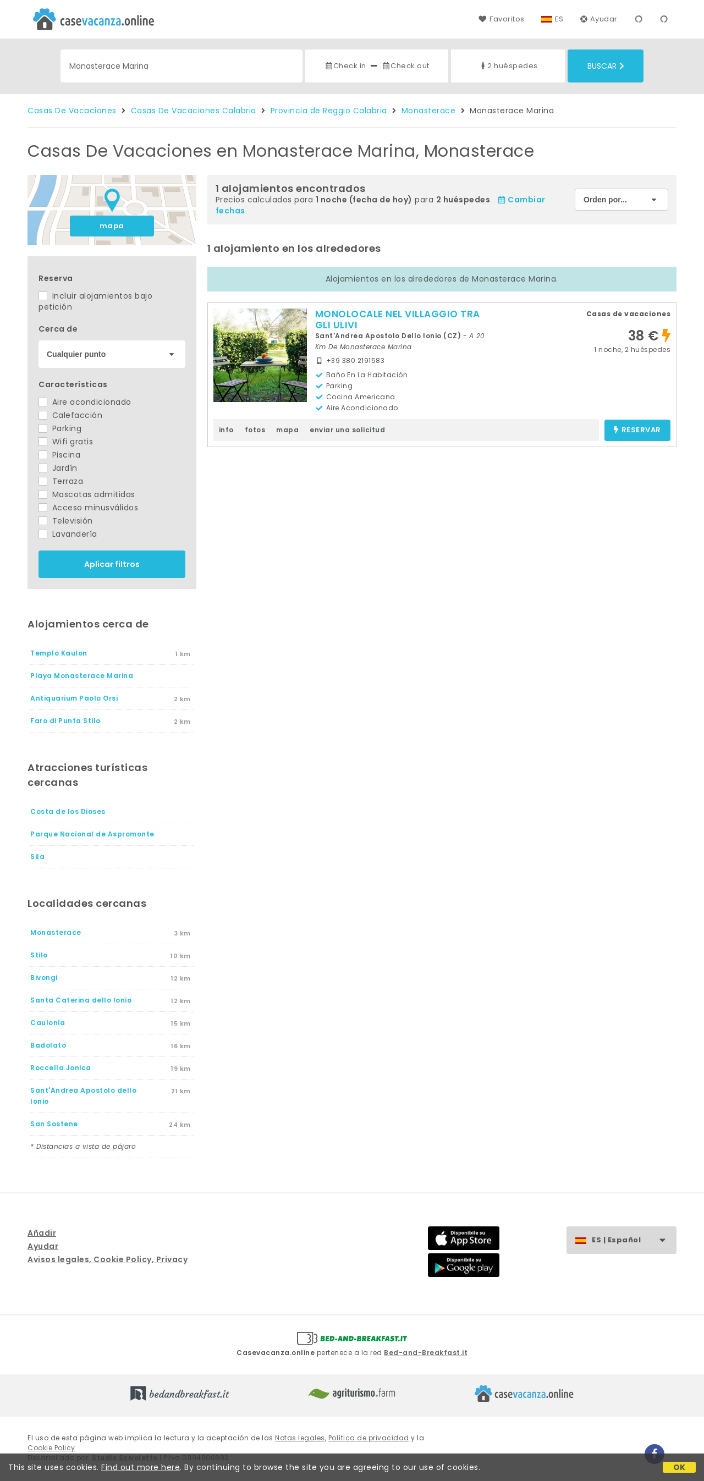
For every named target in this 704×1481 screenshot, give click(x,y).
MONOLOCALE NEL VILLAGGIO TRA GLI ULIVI (397, 319)
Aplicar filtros (112, 564)
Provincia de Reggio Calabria (329, 110)
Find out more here (140, 1467)
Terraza (60, 481)
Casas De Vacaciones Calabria (193, 110)
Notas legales (300, 1438)
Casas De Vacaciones (72, 110)
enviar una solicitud (347, 429)
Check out (406, 65)
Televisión (65, 520)
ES (559, 19)
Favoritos (501, 19)
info (226, 429)
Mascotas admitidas (86, 494)
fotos (255, 429)
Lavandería (67, 533)
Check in (345, 65)
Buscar (605, 65)
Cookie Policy (51, 1447)
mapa (112, 226)
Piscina (59, 454)
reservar (637, 430)
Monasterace (429, 110)
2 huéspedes (508, 65)
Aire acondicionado (84, 402)
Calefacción (70, 415)
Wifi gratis (65, 441)
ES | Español (634, 1240)
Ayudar (599, 19)
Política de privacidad (368, 1438)
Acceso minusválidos (88, 507)
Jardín (58, 468)
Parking (59, 428)
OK (679, 1467)
